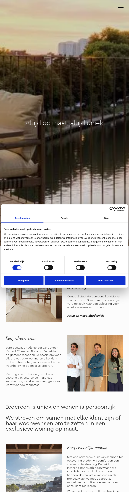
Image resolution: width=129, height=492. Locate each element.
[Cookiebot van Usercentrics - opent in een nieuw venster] (111, 209)
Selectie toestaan (64, 280)
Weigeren (23, 280)
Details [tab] (64, 218)
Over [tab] (106, 218)
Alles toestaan (105, 280)
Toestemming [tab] (22, 218)
